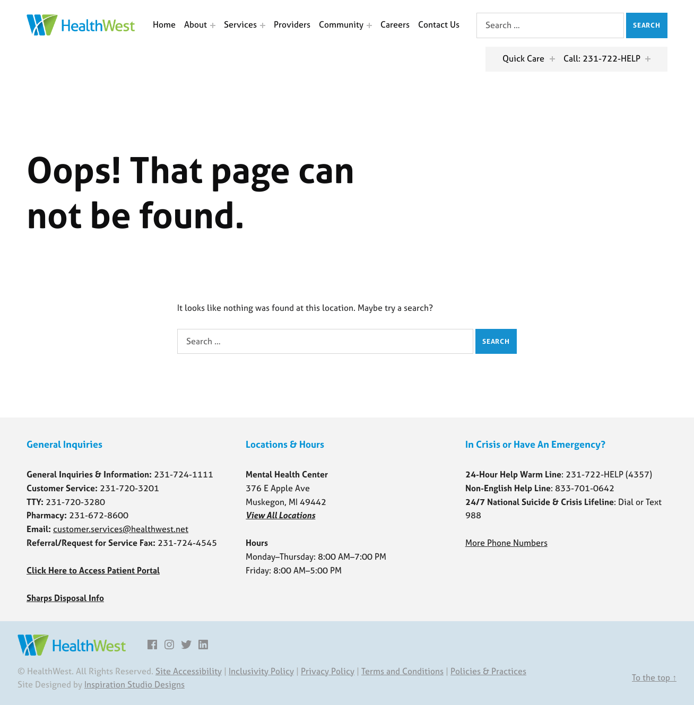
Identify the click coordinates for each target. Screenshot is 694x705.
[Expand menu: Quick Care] (552, 59)
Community (341, 24)
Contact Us (438, 24)
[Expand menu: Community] (369, 25)
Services (240, 24)
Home (164, 24)
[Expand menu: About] (212, 25)
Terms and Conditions (402, 671)
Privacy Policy (327, 671)
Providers (292, 24)
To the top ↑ (654, 677)
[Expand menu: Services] (262, 25)
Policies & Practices (488, 671)
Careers (395, 24)
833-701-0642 (584, 488)
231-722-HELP (594, 474)
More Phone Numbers (506, 543)
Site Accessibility (188, 671)
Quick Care (523, 58)
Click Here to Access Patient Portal (93, 570)
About (195, 24)
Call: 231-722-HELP (601, 58)
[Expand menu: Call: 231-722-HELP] (647, 59)
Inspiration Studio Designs (134, 684)
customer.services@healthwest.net (120, 529)
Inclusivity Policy (261, 671)
